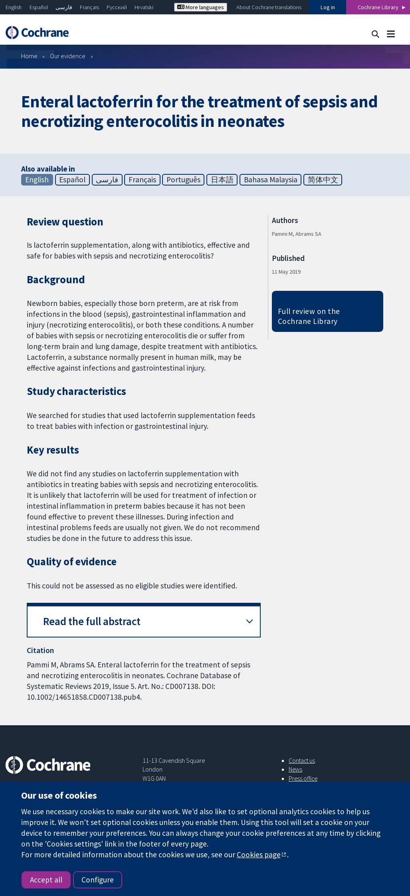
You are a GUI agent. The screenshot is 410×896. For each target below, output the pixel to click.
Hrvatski (144, 7)
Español (39, 7)
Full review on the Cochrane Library (309, 316)
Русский (117, 7)
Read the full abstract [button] (92, 621)
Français (89, 7)
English (14, 7)
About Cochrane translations (268, 7)
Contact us (302, 760)
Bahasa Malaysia (270, 179)
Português (183, 179)
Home (29, 56)
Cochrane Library (378, 7)
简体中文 (323, 179)
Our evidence (67, 56)
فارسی (63, 7)
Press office (303, 778)
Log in (328, 7)
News (295, 769)
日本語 (222, 179)
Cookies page (259, 854)
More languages (200, 7)
